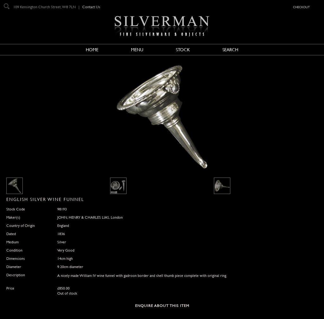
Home (92, 49)
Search (230, 49)
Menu (137, 49)
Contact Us (91, 7)
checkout (301, 6)
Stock (183, 49)
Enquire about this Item (162, 305)
